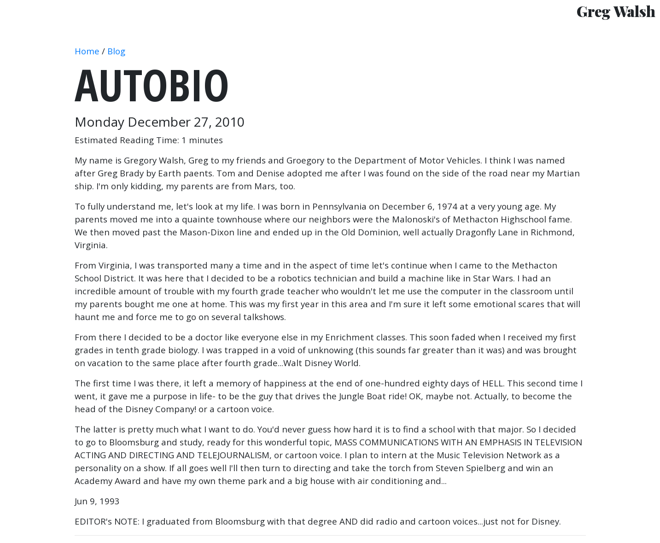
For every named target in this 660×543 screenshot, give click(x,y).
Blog (116, 51)
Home (87, 51)
